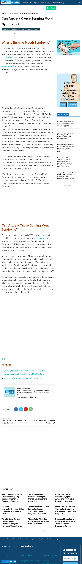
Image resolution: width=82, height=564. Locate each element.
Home (4, 13)
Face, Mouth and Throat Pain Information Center (23, 13)
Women (72, 104)
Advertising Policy (50, 552)
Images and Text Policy (30, 558)
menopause (7, 67)
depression (39, 238)
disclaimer (23, 395)
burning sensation (10, 57)
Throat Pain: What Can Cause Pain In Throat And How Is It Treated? (39, 519)
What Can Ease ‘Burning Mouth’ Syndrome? (23, 378)
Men (63, 104)
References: (8, 359)
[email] (70, 555)
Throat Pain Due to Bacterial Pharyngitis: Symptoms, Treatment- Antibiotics (38, 496)
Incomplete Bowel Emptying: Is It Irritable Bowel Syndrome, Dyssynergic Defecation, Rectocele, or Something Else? (66, 148)
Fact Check (51, 8)
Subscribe (70, 561)
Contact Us (4, 554)
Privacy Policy (26, 552)
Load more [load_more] (68, 185)
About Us (4, 552)
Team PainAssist (15, 34)
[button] (80, 3)
